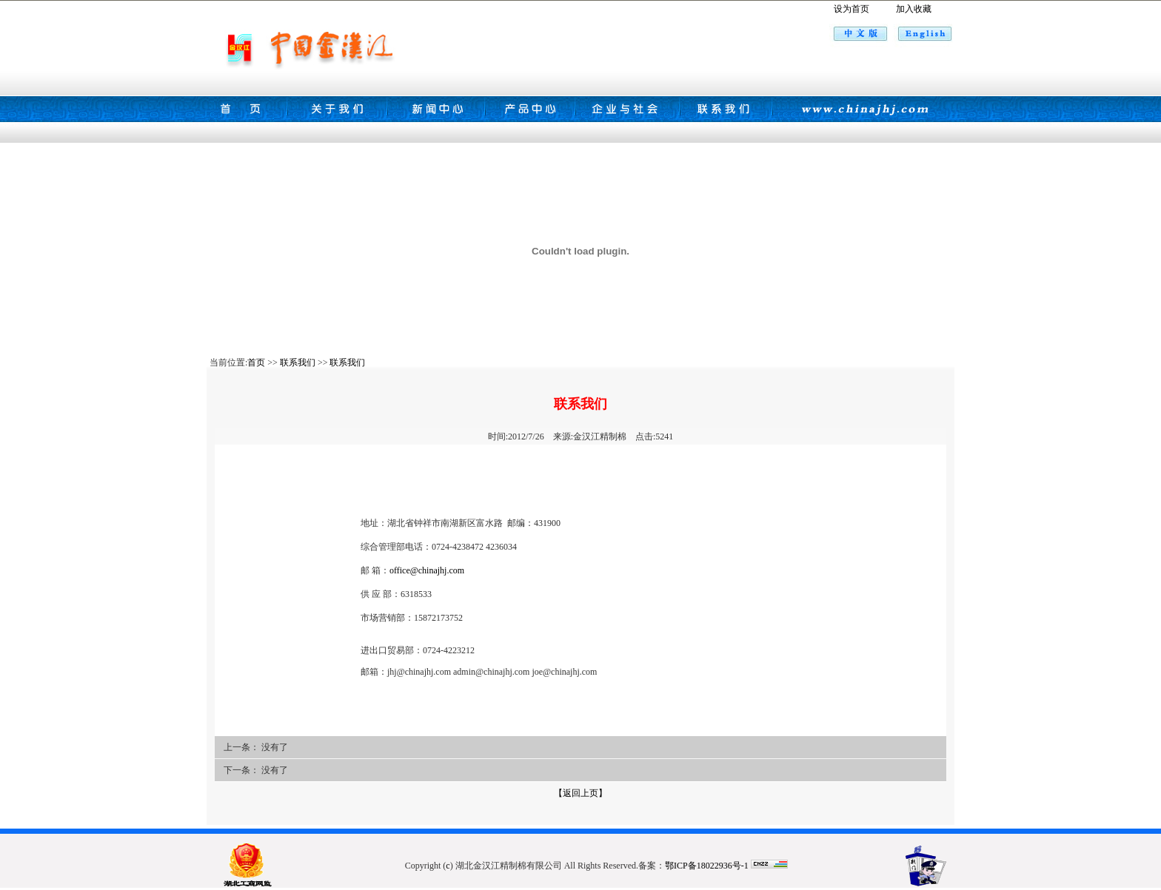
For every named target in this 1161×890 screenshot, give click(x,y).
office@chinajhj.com (426, 570)
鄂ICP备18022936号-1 (707, 865)
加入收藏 (913, 9)
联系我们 (297, 362)
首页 (256, 362)
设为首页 (851, 9)
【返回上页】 (580, 793)
